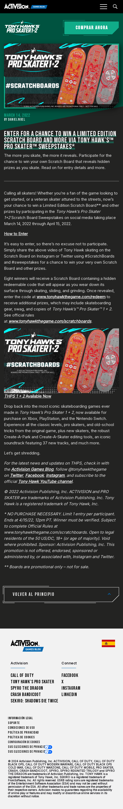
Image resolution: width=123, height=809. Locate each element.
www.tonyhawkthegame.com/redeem (71, 296)
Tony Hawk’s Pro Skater (32, 682)
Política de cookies (21, 737)
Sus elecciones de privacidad (28, 747)
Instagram (71, 688)
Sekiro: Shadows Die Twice (34, 701)
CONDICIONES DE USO (21, 728)
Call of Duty (22, 675)
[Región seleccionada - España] (108, 643)
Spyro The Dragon (27, 688)
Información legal (20, 718)
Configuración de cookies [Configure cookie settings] (24, 742)
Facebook (70, 675)
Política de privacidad (23, 733)
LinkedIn (69, 694)
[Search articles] (115, 6)
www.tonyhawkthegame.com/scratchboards (49, 321)
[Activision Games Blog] (26, 6)
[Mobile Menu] (103, 6)
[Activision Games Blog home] (27, 645)
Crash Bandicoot (26, 694)
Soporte (14, 723)
